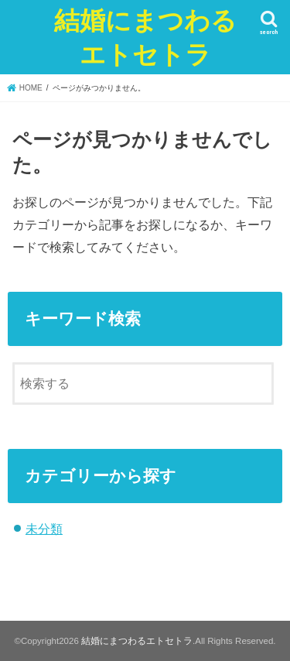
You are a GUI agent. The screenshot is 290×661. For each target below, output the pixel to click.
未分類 (44, 529)
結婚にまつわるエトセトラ (145, 37)
